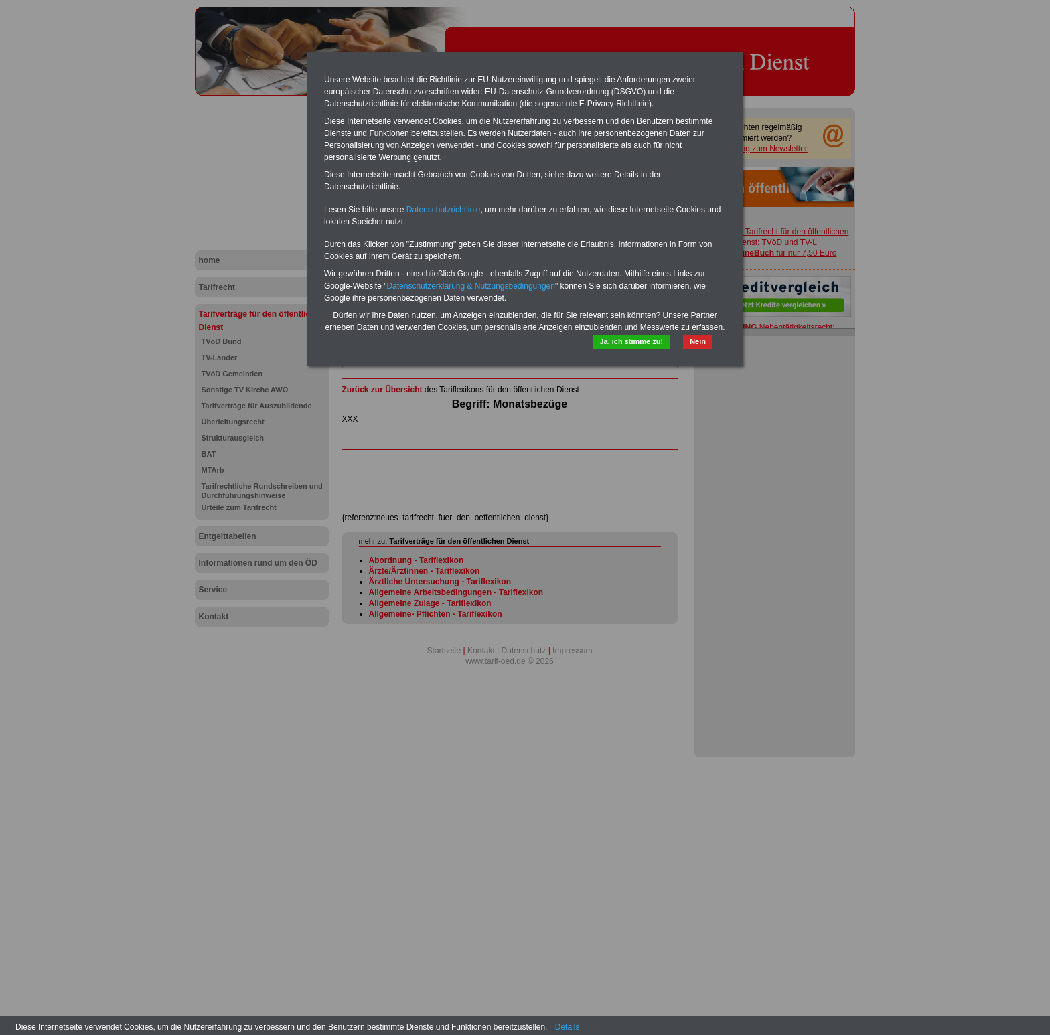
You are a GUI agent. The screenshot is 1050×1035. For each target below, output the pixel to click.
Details (567, 1027)
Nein (698, 341)
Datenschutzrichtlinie (443, 209)
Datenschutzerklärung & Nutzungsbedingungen (470, 286)
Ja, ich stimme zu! (631, 341)
